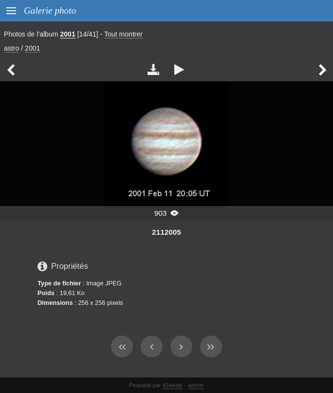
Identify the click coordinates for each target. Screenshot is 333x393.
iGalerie (173, 385)
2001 (67, 34)
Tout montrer (123, 34)
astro (11, 48)
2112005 (166, 232)
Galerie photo (50, 10)
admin (196, 385)
